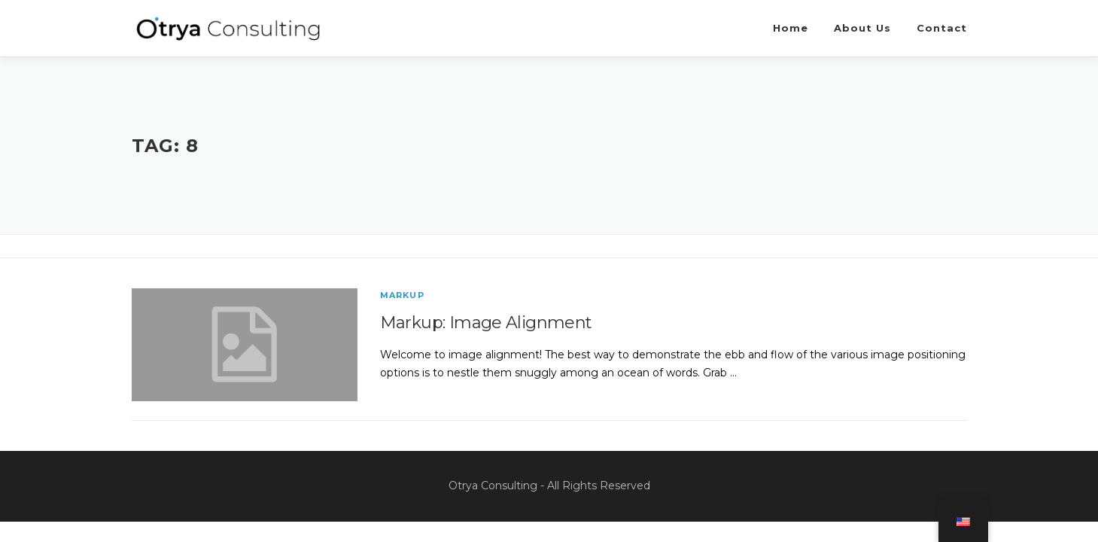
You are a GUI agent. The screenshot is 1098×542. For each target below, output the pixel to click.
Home (790, 28)
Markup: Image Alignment (486, 322)
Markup (402, 295)
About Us (862, 28)
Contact (942, 28)
